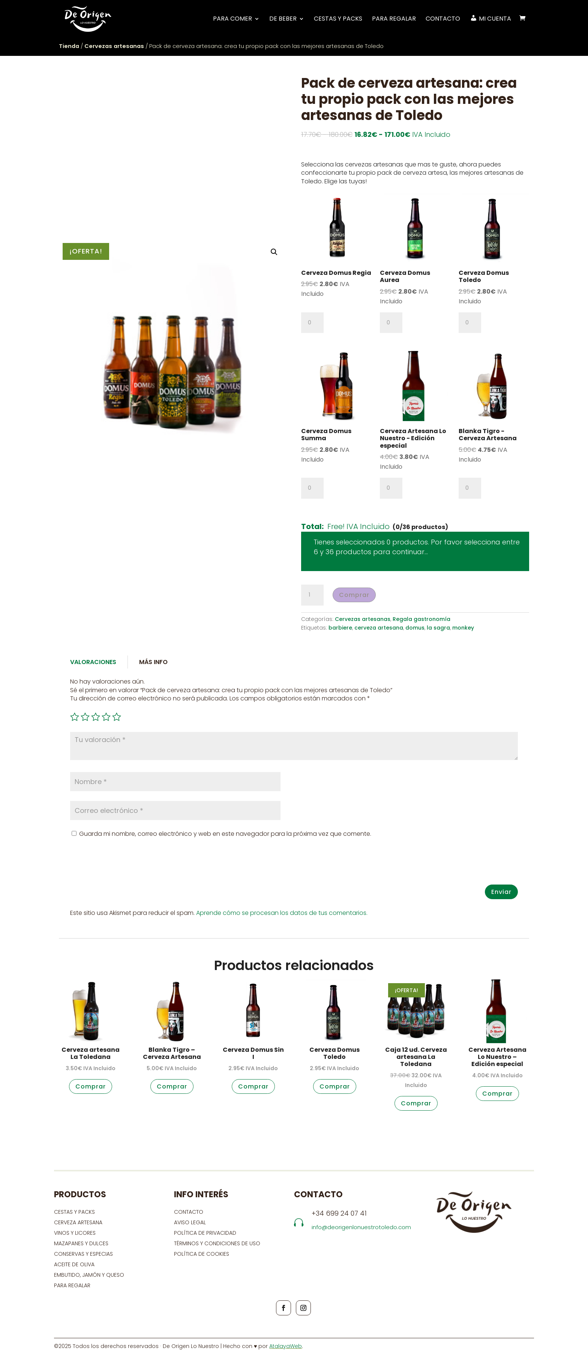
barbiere (340, 627)
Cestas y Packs (338, 19)
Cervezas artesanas (114, 46)
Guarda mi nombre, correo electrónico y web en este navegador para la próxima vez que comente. (225, 833)
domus (414, 627)
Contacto (443, 19)
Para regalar (394, 19)
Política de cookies (201, 1254)
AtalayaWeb (285, 1346)
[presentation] (127, 866)
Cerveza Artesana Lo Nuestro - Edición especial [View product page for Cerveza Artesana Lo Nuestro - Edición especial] (413, 438)
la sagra (438, 627)
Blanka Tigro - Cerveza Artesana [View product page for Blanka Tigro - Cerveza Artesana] (488, 434)
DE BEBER (283, 19)
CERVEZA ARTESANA (78, 1222)
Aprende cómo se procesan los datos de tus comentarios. (282, 913)
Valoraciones (93, 662)
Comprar (354, 595)
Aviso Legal (190, 1222)
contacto (188, 1212)
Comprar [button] (90, 1086)
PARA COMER (232, 19)
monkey (463, 627)
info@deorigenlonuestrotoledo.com (361, 1227)
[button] (274, 252)
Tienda (69, 46)
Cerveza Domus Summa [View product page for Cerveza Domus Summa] (326, 434)
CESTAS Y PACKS (74, 1212)
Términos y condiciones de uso (218, 1243)
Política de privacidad (205, 1233)
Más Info (153, 662)
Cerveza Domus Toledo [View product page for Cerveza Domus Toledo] (484, 276)
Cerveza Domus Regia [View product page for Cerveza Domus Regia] (336, 272)
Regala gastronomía (421, 619)
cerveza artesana (378, 627)
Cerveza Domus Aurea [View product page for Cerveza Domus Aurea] (405, 276)
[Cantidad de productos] (312, 322)
